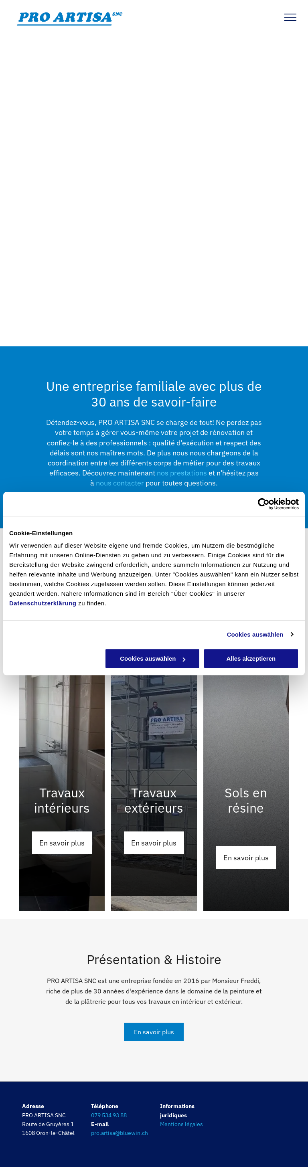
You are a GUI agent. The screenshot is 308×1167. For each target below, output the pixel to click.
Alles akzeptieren (251, 658)
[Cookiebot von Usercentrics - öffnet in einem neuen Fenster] (264, 504)
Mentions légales (181, 1124)
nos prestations (182, 472)
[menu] (290, 17)
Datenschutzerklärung (43, 603)
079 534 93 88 (109, 1115)
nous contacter (120, 482)
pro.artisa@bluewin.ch (119, 1133)
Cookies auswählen (255, 634)
